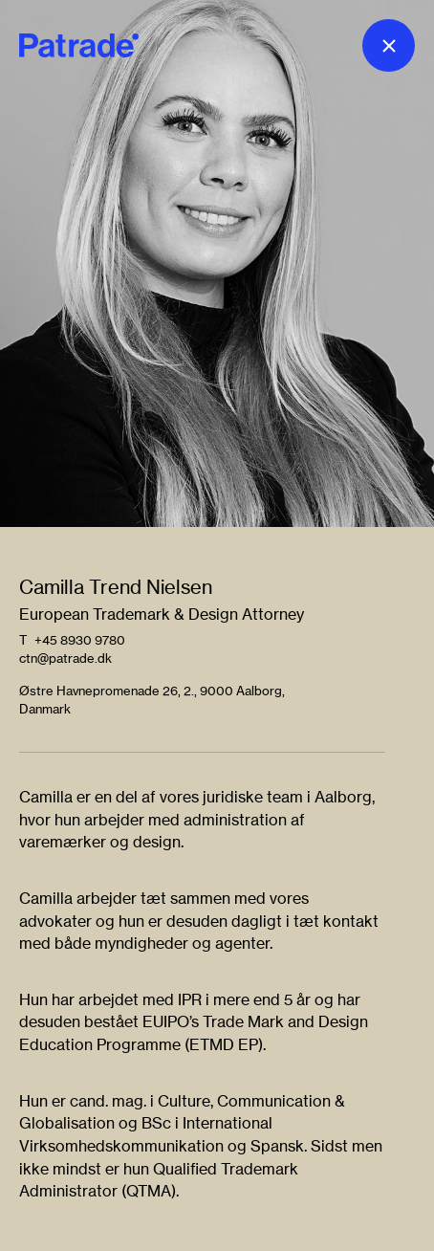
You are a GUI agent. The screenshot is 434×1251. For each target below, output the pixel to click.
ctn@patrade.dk (65, 658)
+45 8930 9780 (79, 639)
